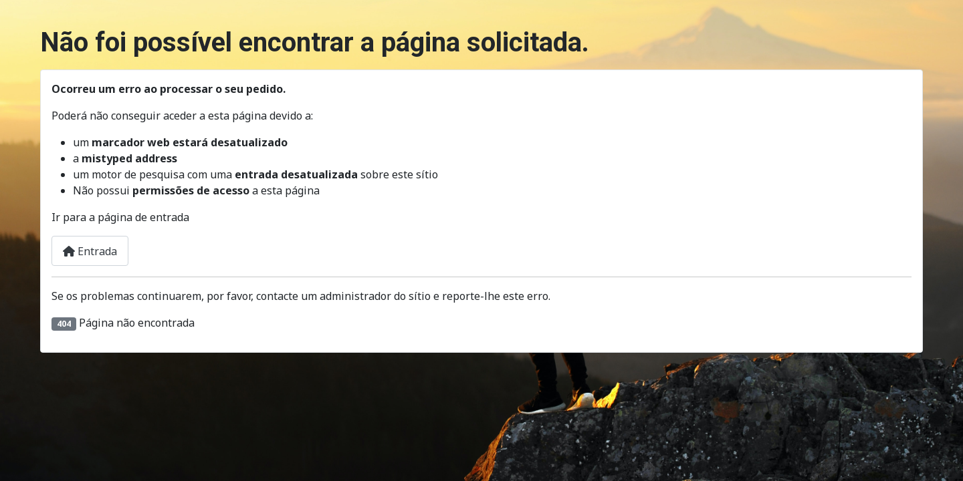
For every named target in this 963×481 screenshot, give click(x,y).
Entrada (90, 251)
